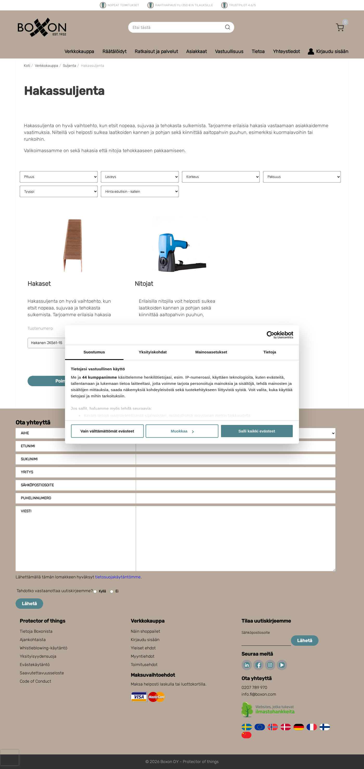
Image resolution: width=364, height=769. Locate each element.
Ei (114, 591)
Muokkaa (182, 431)
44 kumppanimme (99, 377)
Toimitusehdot (144, 664)
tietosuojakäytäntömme (118, 576)
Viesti (26, 511)
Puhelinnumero (36, 498)
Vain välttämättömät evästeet (107, 431)
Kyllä (99, 591)
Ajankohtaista (33, 639)
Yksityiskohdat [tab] (153, 352)
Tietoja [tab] (269, 352)
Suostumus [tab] (94, 352)
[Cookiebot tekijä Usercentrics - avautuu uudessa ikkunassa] (270, 335)
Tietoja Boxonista (36, 631)
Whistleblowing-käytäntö (43, 647)
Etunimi (28, 446)
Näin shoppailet (145, 631)
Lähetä (29, 603)
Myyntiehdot (142, 656)
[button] (340, 27)
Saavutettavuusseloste (42, 672)
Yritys (27, 472)
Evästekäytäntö (35, 664)
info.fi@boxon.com (259, 694)
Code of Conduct (35, 681)
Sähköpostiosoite (37, 485)
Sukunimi (29, 459)
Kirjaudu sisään (145, 639)
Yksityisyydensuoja (38, 656)
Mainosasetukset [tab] (211, 352)
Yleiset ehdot (143, 647)
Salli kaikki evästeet (256, 431)
